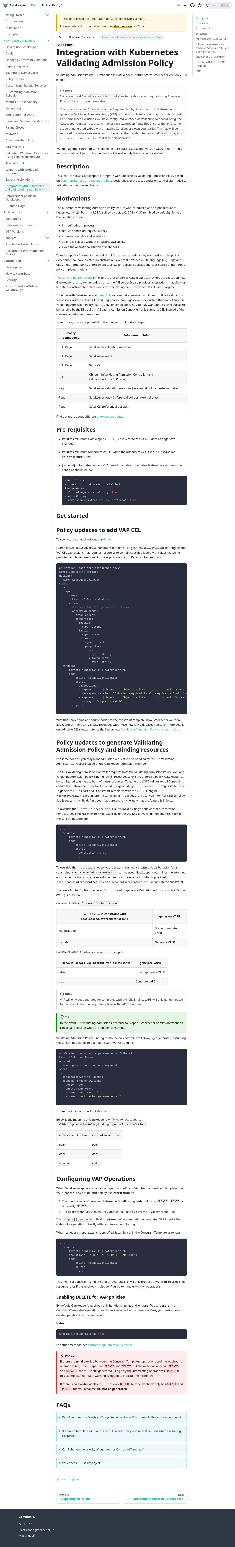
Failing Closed (15, 127)
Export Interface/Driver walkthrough (21, 288)
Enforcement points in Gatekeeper (21, 197)
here (158, 557)
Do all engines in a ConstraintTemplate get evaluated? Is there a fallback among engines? (121, 1417)
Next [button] (180, 5)
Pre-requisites (202, 28)
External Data (15, 147)
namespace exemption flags (123, 124)
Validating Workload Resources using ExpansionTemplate (27, 155)
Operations (13, 219)
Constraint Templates (20, 140)
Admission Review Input (22, 244)
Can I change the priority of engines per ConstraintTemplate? (103, 1449)
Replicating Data (17, 66)
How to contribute (18, 273)
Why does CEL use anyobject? (81, 1463)
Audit (9, 53)
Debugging (13, 108)
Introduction (14, 21)
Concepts (10, 238)
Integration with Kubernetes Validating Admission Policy (25, 187)
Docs (34, 5)
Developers (13, 267)
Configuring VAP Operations (210, 56)
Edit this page (67, 1479)
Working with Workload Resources (22, 171)
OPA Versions (15, 231)
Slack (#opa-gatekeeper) (37, 1530)
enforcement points (110, 416)
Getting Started (14, 15)
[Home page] (59, 37)
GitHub (25, 1524)
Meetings (27, 1536)
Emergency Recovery (20, 115)
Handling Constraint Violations (26, 60)
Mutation (12, 134)
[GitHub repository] (192, 5)
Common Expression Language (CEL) (85, 181)
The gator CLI (15, 163)
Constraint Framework (77, 278)
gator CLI (104, 295)
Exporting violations (19, 179)
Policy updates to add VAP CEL (211, 38)
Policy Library (53, 5)
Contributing (12, 261)
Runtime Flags (15, 206)
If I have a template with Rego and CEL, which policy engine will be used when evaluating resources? (121, 1433)
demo (107, 539)
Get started (201, 33)
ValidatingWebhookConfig (158, 119)
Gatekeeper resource (79, 124)
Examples (12, 34)
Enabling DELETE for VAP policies (211, 63)
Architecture (12, 212)
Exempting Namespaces (22, 73)
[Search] (218, 5)
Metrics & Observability (21, 102)
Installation (13, 28)
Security (11, 280)
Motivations (201, 23)
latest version (122, 26)
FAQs (198, 70)
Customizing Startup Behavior (26, 85)
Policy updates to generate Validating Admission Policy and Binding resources (212, 48)
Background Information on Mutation (25, 252)
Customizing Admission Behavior (22, 93)
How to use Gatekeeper (19, 41)
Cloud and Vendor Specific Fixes (27, 121)
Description (201, 18)
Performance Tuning (19, 225)
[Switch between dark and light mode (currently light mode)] (199, 5)
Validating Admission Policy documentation (150, 729)
